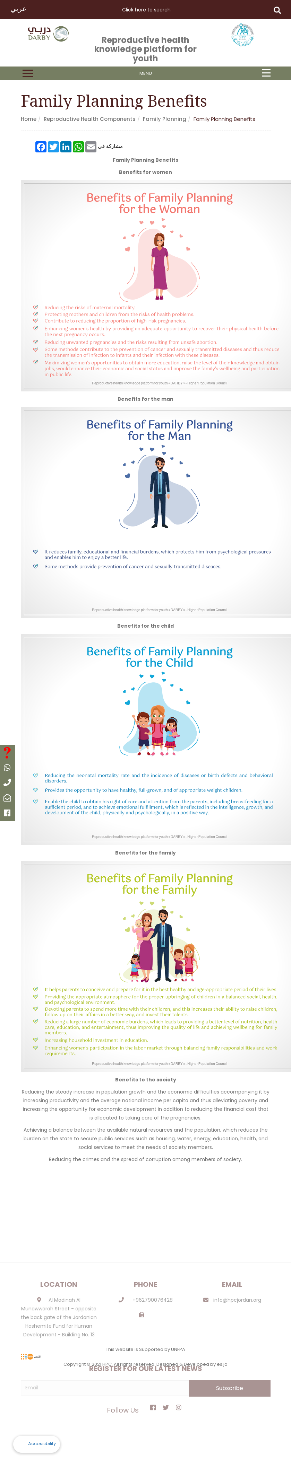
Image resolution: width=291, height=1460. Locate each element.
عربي (18, 9)
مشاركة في (110, 145)
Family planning (164, 119)
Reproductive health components (90, 119)
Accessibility (42, 1443)
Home (28, 119)
